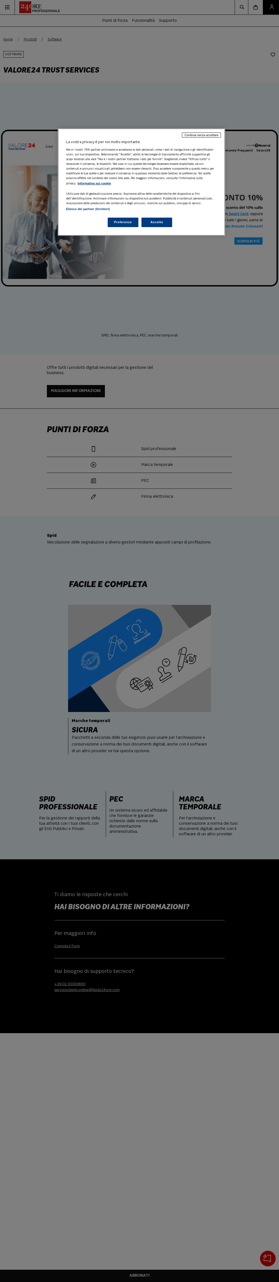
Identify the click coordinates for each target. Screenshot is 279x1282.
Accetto (156, 222)
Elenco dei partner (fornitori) (88, 209)
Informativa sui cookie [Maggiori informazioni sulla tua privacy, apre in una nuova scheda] (94, 183)
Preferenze (123, 222)
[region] (141, 182)
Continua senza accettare (201, 135)
